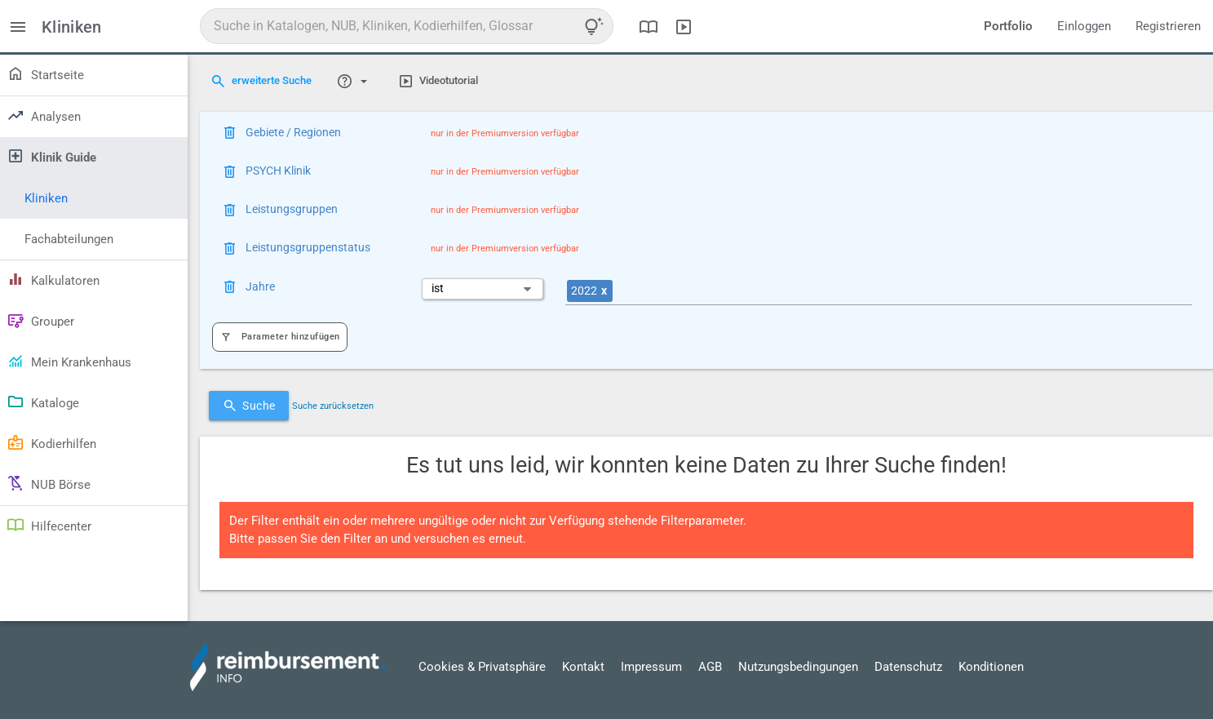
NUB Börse (49, 483)
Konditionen (991, 666)
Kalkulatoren (53, 279)
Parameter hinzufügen (279, 337)
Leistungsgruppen (292, 208)
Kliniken (46, 198)
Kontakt (583, 666)
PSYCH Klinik (278, 170)
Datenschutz (908, 666)
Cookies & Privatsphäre (482, 666)
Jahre (260, 286)
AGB (710, 666)
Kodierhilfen (51, 442)
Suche (249, 405)
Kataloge (43, 402)
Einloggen (1084, 26)
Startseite (45, 73)
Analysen (44, 115)
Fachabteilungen (68, 239)
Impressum (651, 666)
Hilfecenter (49, 525)
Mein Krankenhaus (69, 361)
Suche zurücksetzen (333, 406)
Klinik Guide (51, 156)
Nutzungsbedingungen (798, 666)
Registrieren (1168, 26)
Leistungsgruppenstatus (308, 247)
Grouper (40, 320)
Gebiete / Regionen (293, 132)
